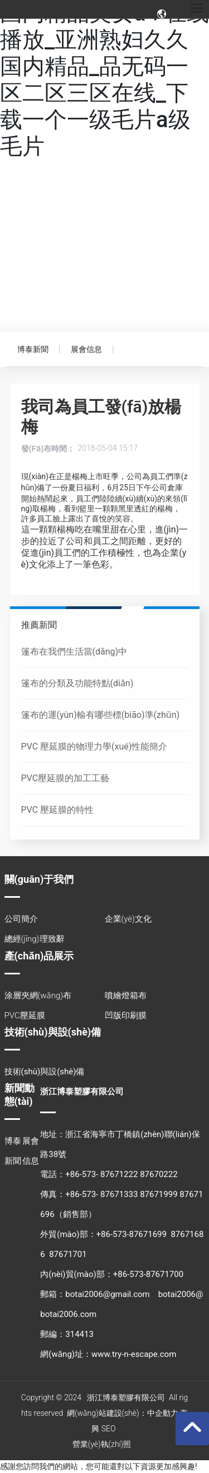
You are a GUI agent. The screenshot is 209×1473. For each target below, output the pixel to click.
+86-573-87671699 (131, 1234)
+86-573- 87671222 (101, 1174)
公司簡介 (21, 919)
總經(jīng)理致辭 (34, 939)
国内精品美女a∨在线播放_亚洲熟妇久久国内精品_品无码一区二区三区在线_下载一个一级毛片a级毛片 (104, 79)
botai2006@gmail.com (107, 1294)
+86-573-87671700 (148, 1274)
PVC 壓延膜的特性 (57, 810)
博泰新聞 (32, 349)
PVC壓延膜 (24, 1015)
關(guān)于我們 (39, 879)
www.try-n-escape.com (133, 1354)
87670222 (158, 1174)
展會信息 (86, 349)
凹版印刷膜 (126, 1015)
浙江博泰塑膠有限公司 (82, 1092)
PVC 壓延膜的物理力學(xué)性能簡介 (94, 746)
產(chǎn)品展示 (39, 956)
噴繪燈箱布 (126, 996)
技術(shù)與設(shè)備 (52, 1032)
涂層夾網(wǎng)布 (38, 996)
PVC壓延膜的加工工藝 (65, 778)
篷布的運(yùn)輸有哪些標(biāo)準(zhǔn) (100, 715)
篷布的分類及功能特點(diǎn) (77, 683)
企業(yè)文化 (128, 919)
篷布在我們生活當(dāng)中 (74, 651)
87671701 (67, 1254)
